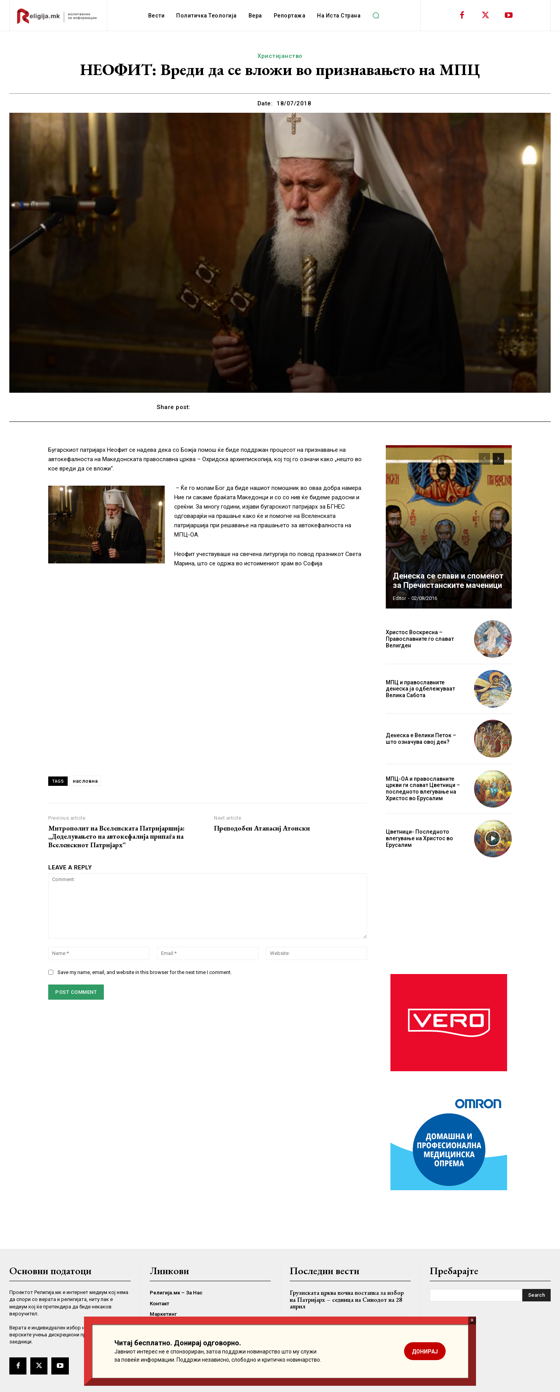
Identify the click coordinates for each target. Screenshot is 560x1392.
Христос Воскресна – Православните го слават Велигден (420, 639)
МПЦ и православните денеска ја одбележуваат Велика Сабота (420, 689)
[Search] (536, 1295)
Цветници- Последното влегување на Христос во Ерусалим (419, 838)
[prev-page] (484, 459)
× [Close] (472, 1320)
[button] (375, 15)
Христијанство (280, 55)
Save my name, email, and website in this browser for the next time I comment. (145, 972)
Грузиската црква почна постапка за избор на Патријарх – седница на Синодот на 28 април (347, 1299)
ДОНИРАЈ (425, 1351)
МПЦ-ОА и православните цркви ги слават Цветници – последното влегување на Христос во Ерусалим (423, 788)
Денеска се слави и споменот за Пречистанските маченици (448, 580)
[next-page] (498, 459)
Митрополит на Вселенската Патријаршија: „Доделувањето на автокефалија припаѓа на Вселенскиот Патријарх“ (116, 836)
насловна (85, 781)
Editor (399, 598)
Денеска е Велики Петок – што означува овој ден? (421, 738)
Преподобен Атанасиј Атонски (262, 828)
